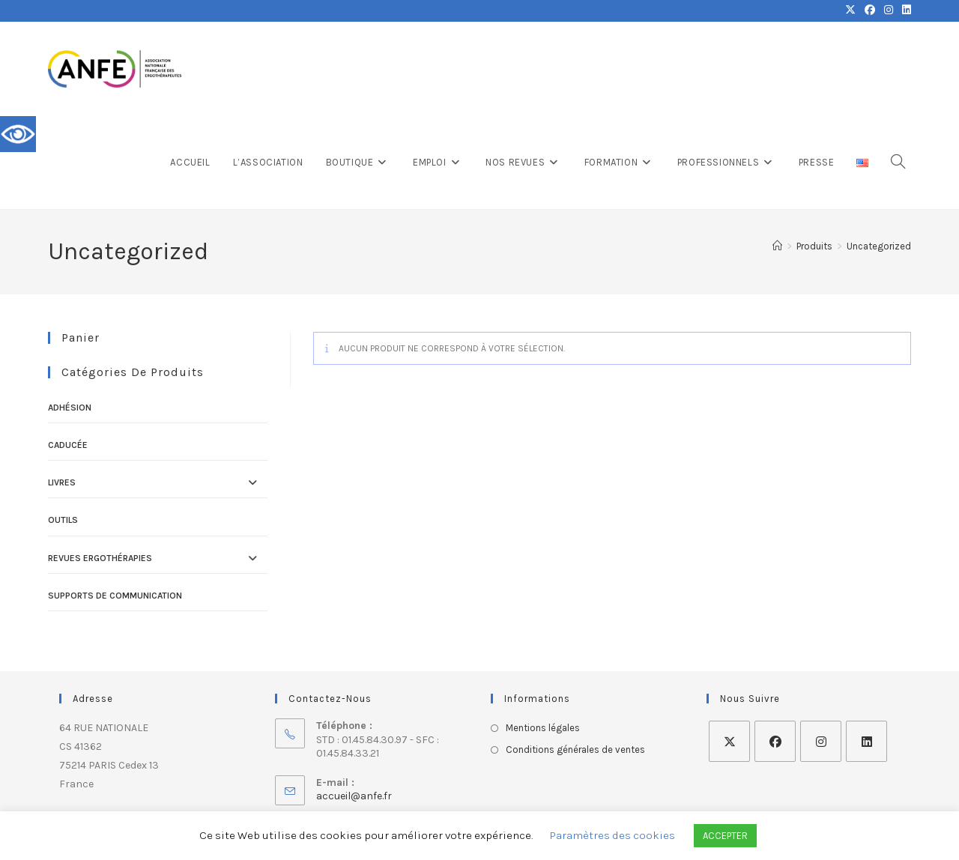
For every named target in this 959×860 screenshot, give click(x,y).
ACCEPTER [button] (725, 835)
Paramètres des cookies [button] (612, 835)
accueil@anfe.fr (354, 796)
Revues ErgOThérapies (100, 558)
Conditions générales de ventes (575, 749)
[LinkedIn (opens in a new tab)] (904, 10)
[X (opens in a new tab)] (850, 10)
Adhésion (69, 407)
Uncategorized (879, 246)
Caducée (68, 445)
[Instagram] (820, 741)
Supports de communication (115, 595)
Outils (63, 520)
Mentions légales (543, 727)
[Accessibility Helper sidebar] (18, 134)
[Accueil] (777, 246)
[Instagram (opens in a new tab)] (889, 10)
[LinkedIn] (866, 741)
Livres (62, 482)
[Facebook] (775, 741)
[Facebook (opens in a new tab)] (870, 10)
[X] (729, 741)
